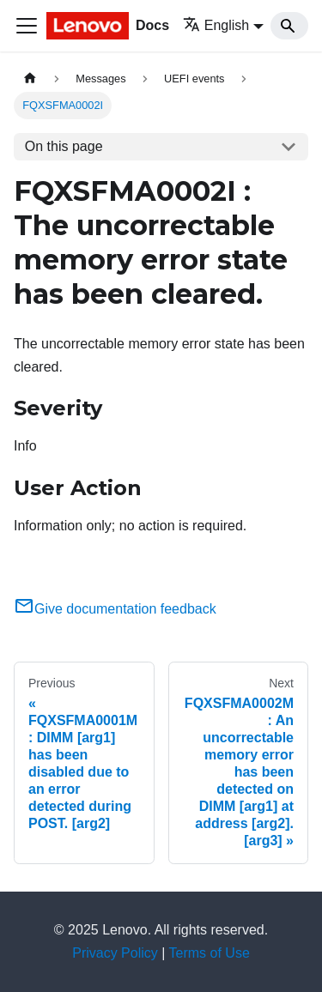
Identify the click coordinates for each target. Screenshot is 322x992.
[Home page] (30, 78)
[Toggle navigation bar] (26, 26)
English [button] (216, 25)
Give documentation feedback (115, 609)
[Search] (289, 25)
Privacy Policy (115, 953)
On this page (64, 146)
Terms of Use (209, 953)
